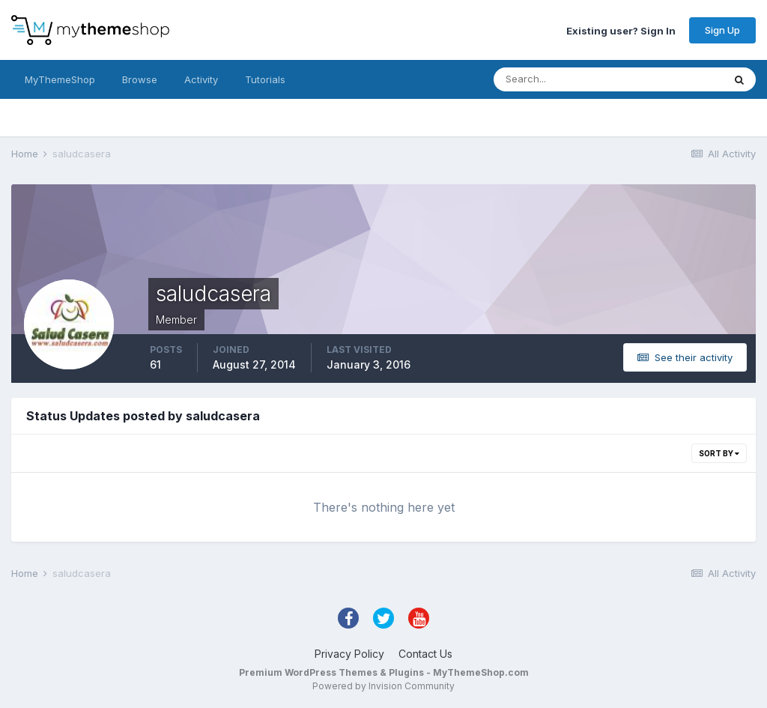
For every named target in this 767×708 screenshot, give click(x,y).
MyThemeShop (60, 79)
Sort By (719, 453)
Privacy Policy (349, 653)
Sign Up (722, 30)
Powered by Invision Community (383, 686)
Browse (139, 79)
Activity (201, 79)
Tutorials (265, 79)
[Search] (559, 79)
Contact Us (425, 653)
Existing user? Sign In (621, 30)
